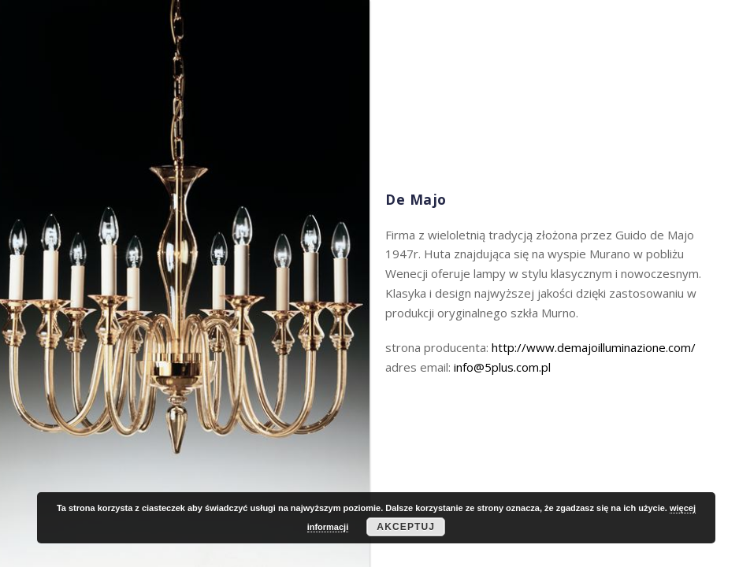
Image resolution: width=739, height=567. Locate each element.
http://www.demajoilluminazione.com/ (594, 347)
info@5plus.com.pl (502, 367)
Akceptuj (406, 526)
